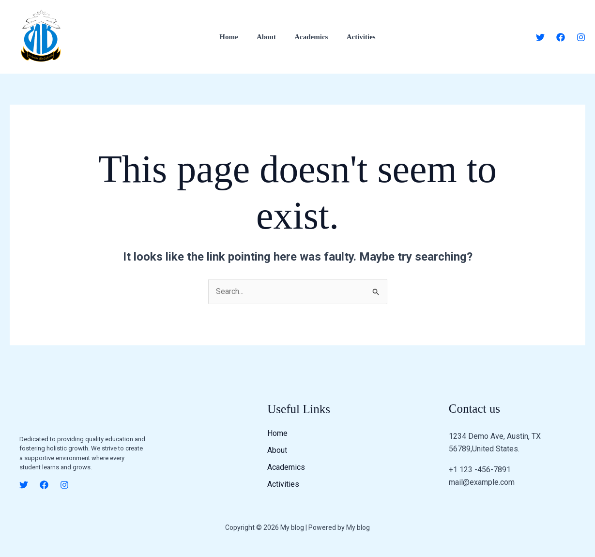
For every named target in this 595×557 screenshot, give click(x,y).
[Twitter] (540, 37)
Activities (354, 37)
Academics (309, 37)
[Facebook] (560, 37)
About (268, 37)
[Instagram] (581, 37)
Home (235, 37)
